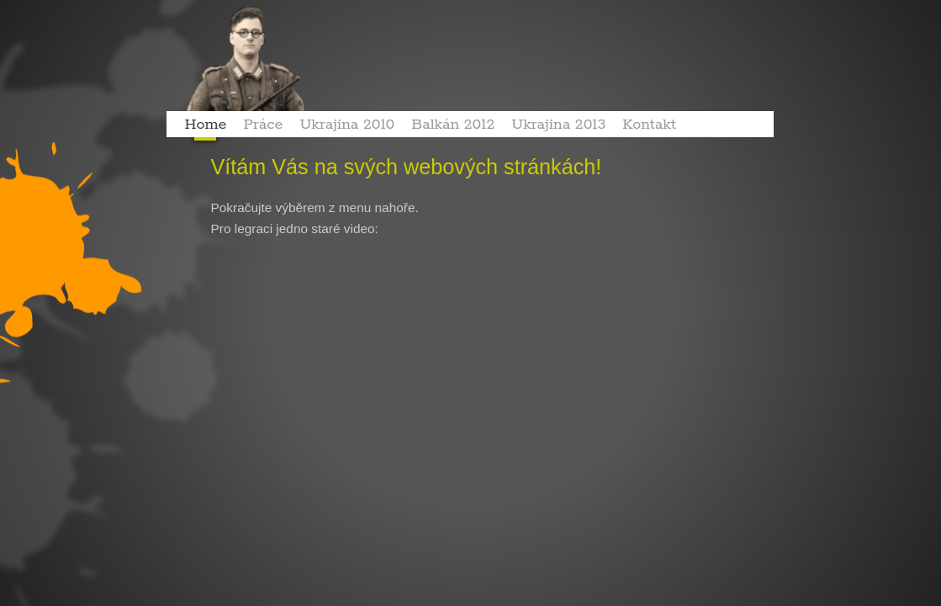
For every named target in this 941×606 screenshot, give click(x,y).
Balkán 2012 (452, 124)
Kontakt (649, 124)
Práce (263, 124)
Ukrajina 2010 (346, 124)
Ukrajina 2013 (558, 124)
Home (206, 124)
